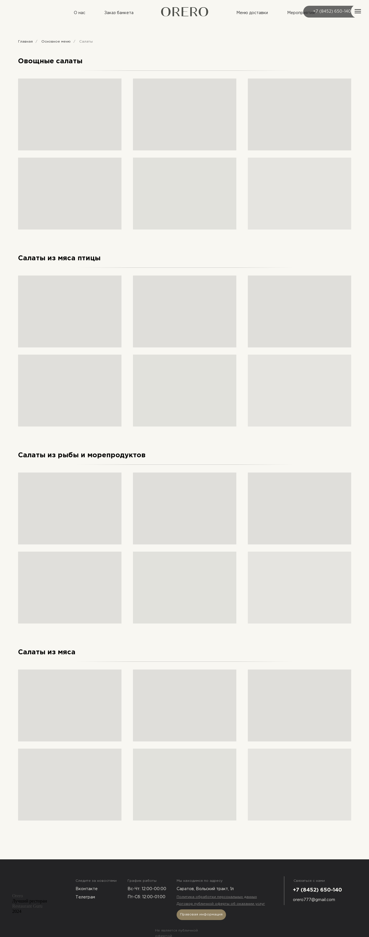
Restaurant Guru (27, 906)
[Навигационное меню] (358, 11)
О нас (79, 13)
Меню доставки (252, 13)
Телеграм (85, 897)
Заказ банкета (119, 13)
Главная (25, 41)
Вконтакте (87, 889)
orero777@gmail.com (314, 900)
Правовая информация (201, 914)
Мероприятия (301, 13)
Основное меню (56, 41)
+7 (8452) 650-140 (332, 11)
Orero (17, 895)
